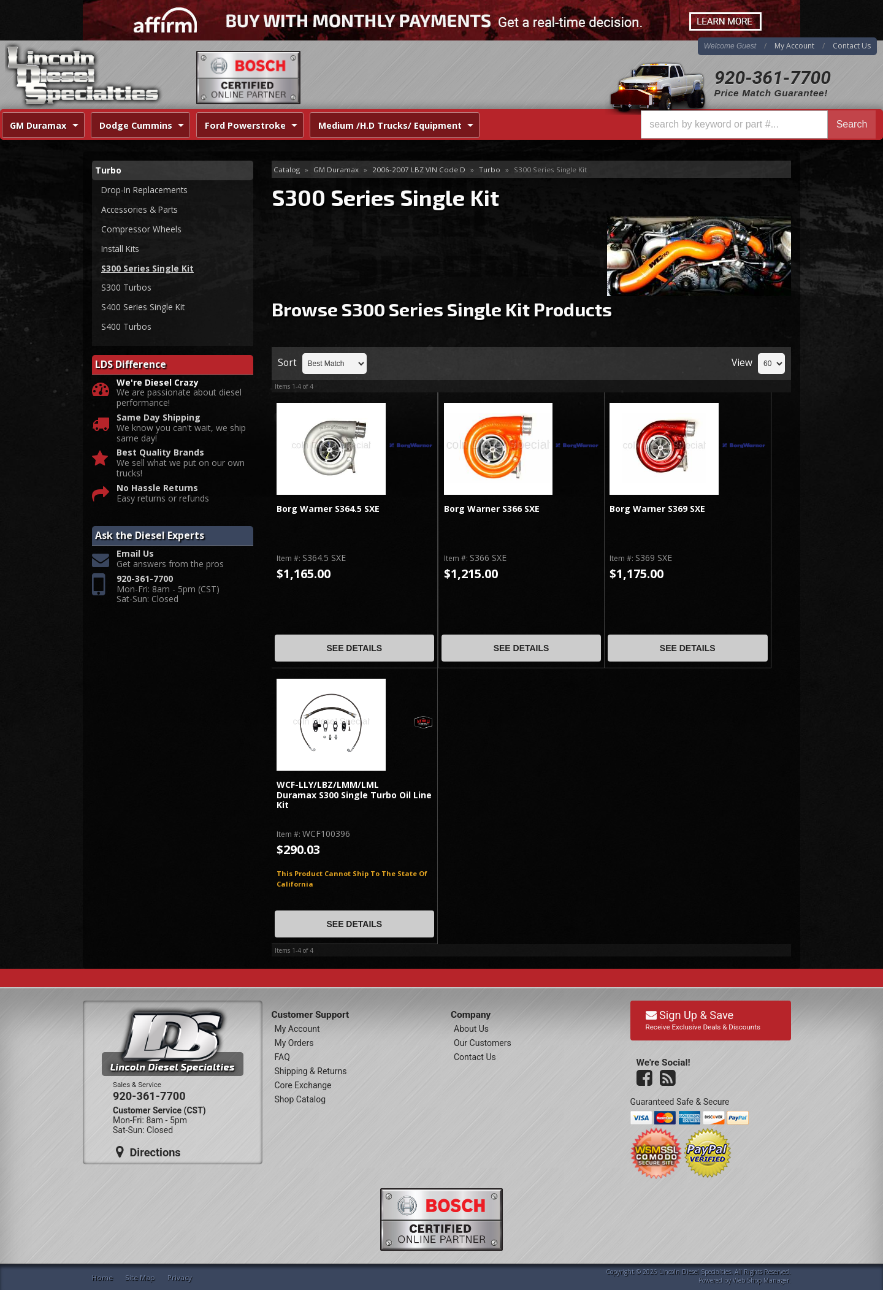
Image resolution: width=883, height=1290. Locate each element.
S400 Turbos (126, 329)
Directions (148, 1152)
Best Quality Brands (160, 456)
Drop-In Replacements (146, 190)
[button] (758, 124)
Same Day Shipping (159, 421)
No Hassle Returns (157, 491)
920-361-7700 (772, 77)
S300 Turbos (126, 289)
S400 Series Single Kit (143, 309)
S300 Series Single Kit (147, 269)
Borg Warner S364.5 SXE (328, 509)
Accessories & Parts (141, 210)
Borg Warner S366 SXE (492, 509)
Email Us (135, 557)
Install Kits (121, 250)
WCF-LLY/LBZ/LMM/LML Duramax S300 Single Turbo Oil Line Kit (354, 795)
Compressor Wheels (141, 229)
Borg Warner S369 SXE (657, 509)
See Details (354, 648)
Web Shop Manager (761, 1280)
